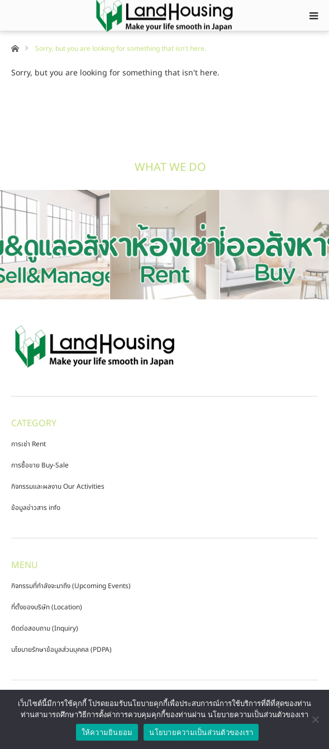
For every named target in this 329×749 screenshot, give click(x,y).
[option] (55, 244)
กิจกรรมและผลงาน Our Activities (57, 486)
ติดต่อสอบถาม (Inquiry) (44, 628)
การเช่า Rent (28, 444)
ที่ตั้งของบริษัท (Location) (46, 607)
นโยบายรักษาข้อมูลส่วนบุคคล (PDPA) (61, 650)
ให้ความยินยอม (107, 732)
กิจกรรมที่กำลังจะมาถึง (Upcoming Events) (71, 586)
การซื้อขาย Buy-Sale (40, 465)
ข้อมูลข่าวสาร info (35, 508)
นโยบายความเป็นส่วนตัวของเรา (201, 732)
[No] (315, 719)
